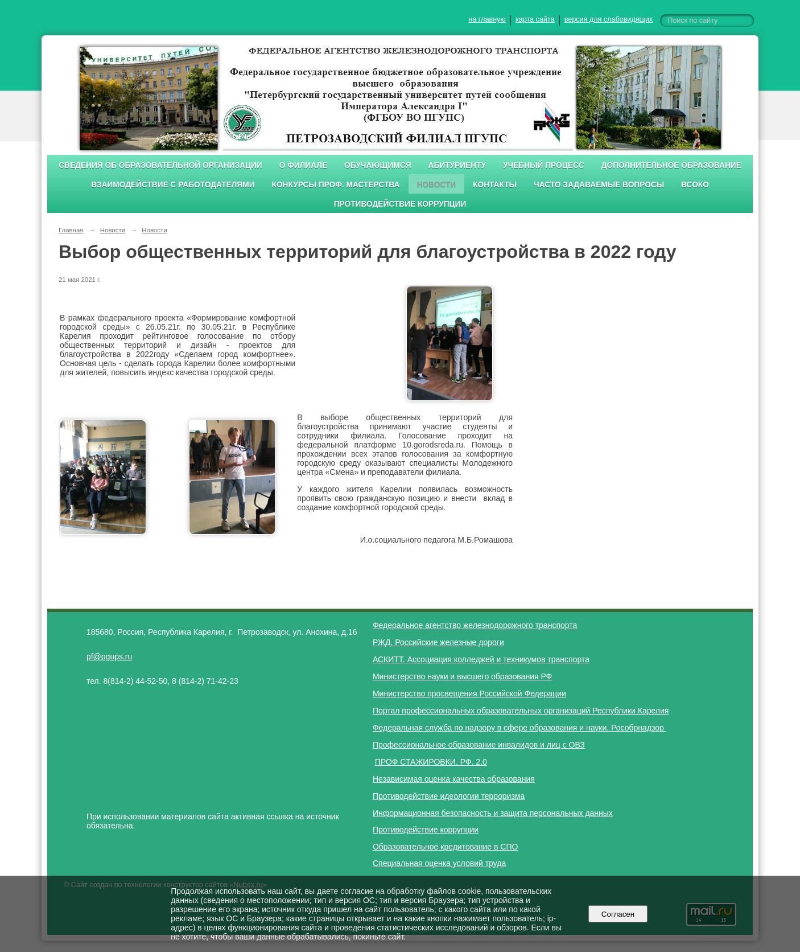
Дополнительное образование (671, 165)
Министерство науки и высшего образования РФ (462, 676)
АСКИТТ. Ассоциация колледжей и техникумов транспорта (481, 659)
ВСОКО (695, 184)
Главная (71, 230)
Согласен (617, 914)
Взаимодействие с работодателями (172, 184)
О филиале (303, 165)
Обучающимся (377, 165)
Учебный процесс (543, 165)
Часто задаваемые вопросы (599, 184)
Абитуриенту (457, 165)
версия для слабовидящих (608, 19)
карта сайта (535, 19)
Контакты (495, 184)
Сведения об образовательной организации (160, 165)
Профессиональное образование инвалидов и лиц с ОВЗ (479, 744)
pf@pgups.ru (109, 656)
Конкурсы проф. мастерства (336, 184)
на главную (486, 19)
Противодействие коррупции (400, 204)
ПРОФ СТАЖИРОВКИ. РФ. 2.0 (431, 761)
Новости (436, 184)
